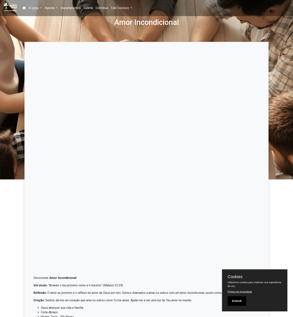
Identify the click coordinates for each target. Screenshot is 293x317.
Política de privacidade (240, 291)
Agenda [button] (50, 8)
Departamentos (71, 8)
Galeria (88, 8)
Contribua (102, 8)
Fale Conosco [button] (120, 8)
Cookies (235, 277)
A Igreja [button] (34, 8)
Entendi (237, 300)
